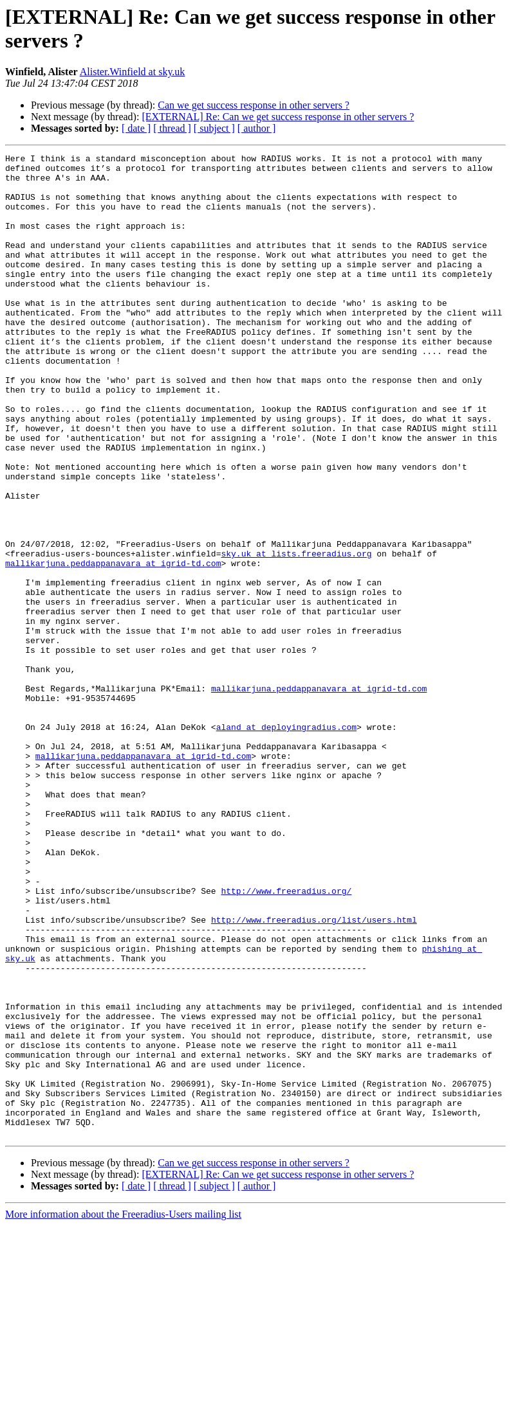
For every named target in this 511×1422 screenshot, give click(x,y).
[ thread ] (172, 128)
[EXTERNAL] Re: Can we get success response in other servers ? (278, 116)
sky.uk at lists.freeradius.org (296, 634)
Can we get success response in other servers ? (253, 105)
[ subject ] (214, 128)
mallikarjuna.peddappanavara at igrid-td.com (113, 646)
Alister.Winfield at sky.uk (132, 71)
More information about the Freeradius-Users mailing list (123, 1410)
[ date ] (136, 128)
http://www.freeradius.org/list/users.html (314, 1074)
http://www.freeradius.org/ (286, 1039)
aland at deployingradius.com (286, 842)
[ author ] (256, 128)
